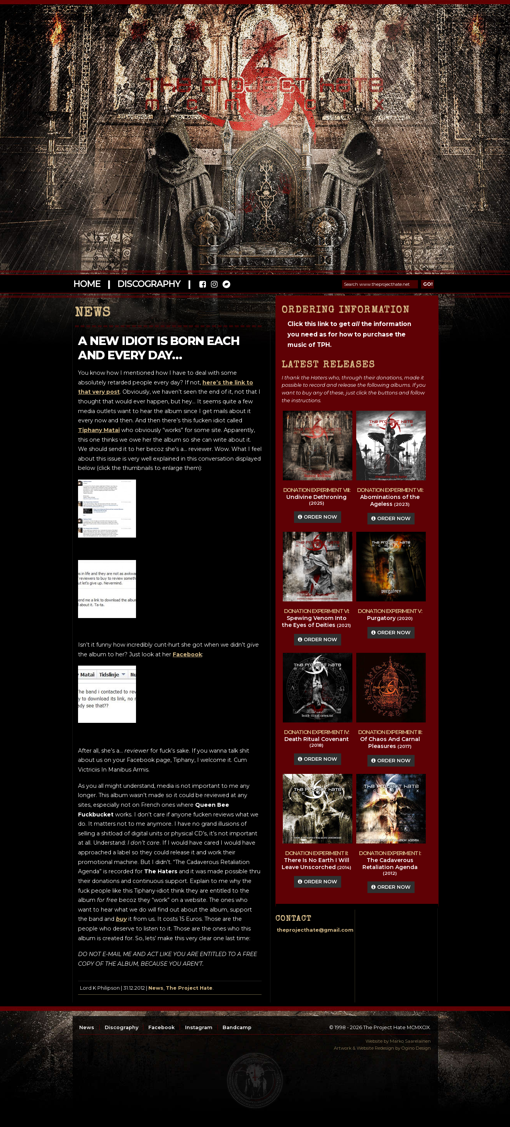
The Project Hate (189, 988)
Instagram (198, 1027)
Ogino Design (416, 1048)
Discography (148, 283)
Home (86, 283)
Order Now (317, 517)
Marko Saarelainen (410, 1041)
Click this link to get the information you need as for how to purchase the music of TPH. (349, 334)
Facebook (161, 1027)
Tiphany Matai (99, 430)
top (255, 1081)
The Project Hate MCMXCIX (253, 89)
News (155, 988)
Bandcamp (237, 1027)
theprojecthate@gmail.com (315, 930)
